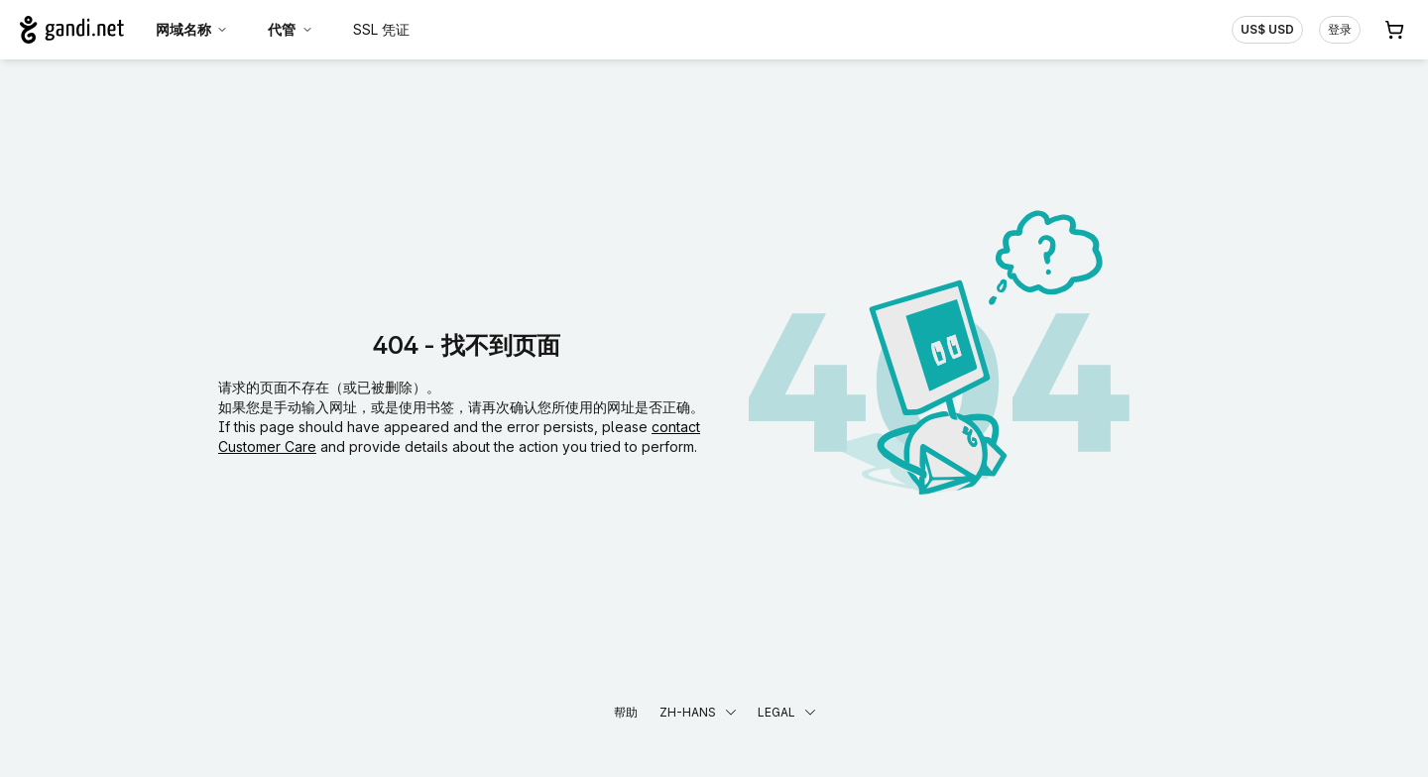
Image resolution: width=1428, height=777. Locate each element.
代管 (290, 29)
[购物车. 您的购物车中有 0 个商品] (1394, 30)
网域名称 (192, 29)
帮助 (626, 712)
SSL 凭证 (381, 29)
